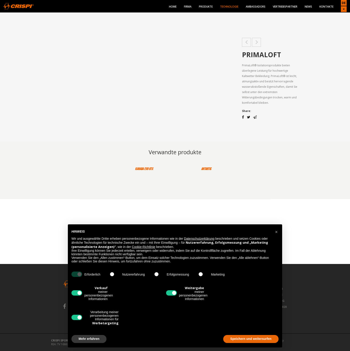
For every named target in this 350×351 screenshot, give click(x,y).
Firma (188, 6)
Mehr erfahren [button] (89, 339)
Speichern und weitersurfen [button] (250, 339)
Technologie (229, 6)
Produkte (206, 6)
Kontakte (326, 6)
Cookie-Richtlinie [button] (143, 247)
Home (173, 6)
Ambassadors (255, 6)
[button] (276, 231)
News (308, 6)
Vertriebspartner (285, 6)
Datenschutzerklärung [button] (199, 238)
